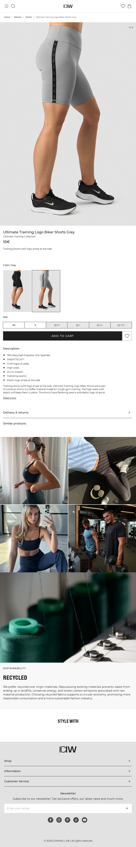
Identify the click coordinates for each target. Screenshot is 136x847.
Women (18, 17)
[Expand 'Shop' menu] (68, 761)
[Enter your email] (63, 808)
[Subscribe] (127, 808)
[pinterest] (67, 820)
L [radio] (78, 325)
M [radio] (56, 325)
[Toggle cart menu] (129, 6)
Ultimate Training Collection (19, 236)
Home (7, 17)
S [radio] (35, 325)
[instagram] (59, 820)
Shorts (29, 17)
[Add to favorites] (127, 336)
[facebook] (50, 820)
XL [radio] (100, 325)
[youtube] (84, 820)
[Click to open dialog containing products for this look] (34, 471)
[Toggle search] (13, 6)
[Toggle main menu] (6, 6)
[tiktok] (76, 820)
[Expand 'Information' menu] (68, 771)
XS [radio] (13, 325)
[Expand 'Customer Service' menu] (68, 781)
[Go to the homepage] (68, 6)
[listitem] (17, 291)
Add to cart (63, 336)
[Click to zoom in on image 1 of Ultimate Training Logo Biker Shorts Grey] (68, 124)
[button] (67, 412)
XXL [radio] (121, 325)
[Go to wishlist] (123, 6)
